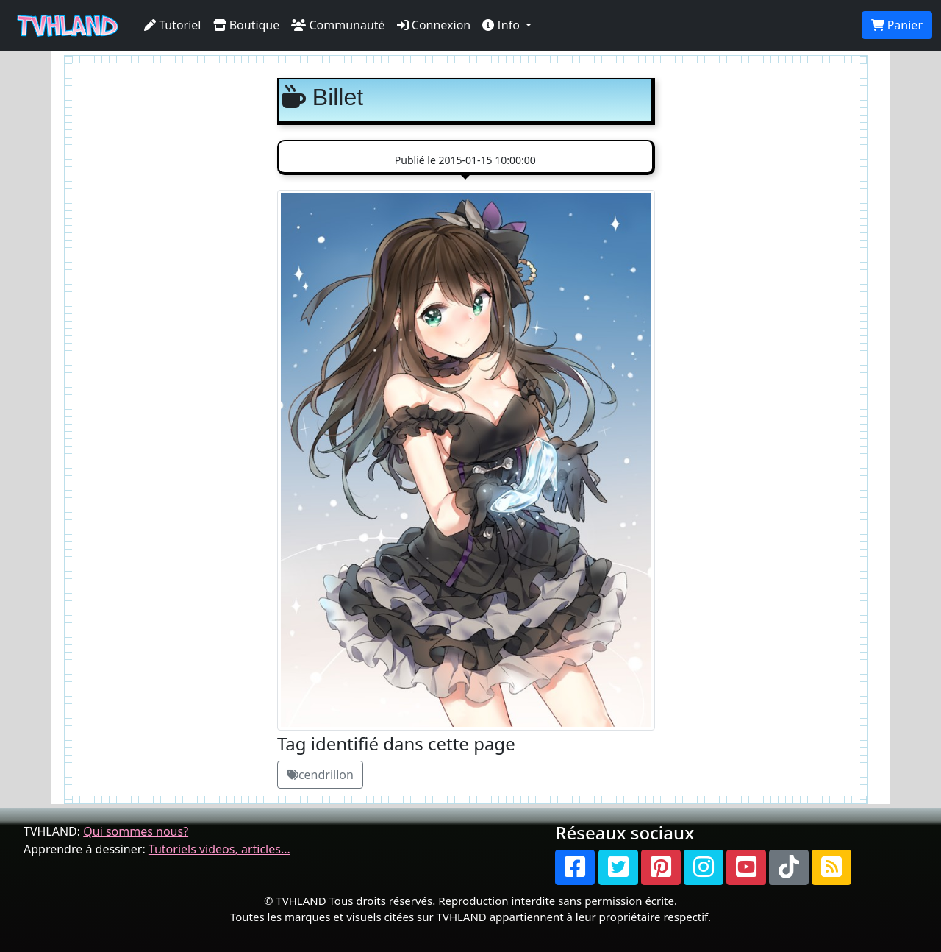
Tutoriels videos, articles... (219, 849)
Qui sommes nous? (135, 831)
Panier (897, 25)
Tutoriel (172, 25)
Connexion (434, 25)
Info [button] (502, 25)
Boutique (246, 25)
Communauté (337, 25)
